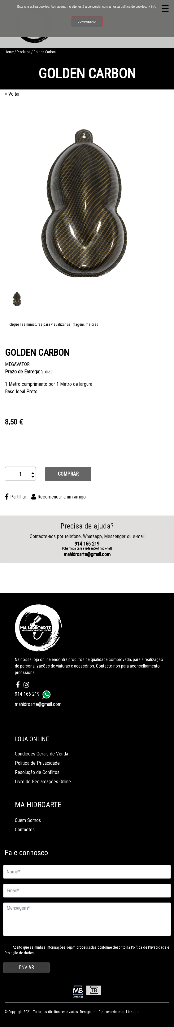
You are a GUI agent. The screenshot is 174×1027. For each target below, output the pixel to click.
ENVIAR (26, 967)
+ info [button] (152, 6)
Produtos (23, 52)
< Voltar (12, 94)
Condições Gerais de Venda (41, 754)
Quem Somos (28, 820)
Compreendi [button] (86, 21)
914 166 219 (87, 546)
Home (9, 52)
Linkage (132, 1012)
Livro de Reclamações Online (43, 782)
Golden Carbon (44, 52)
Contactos (25, 830)
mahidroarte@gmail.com (87, 554)
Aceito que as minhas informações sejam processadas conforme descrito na (87, 950)
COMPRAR (68, 474)
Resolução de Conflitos (37, 772)
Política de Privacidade (37, 763)
